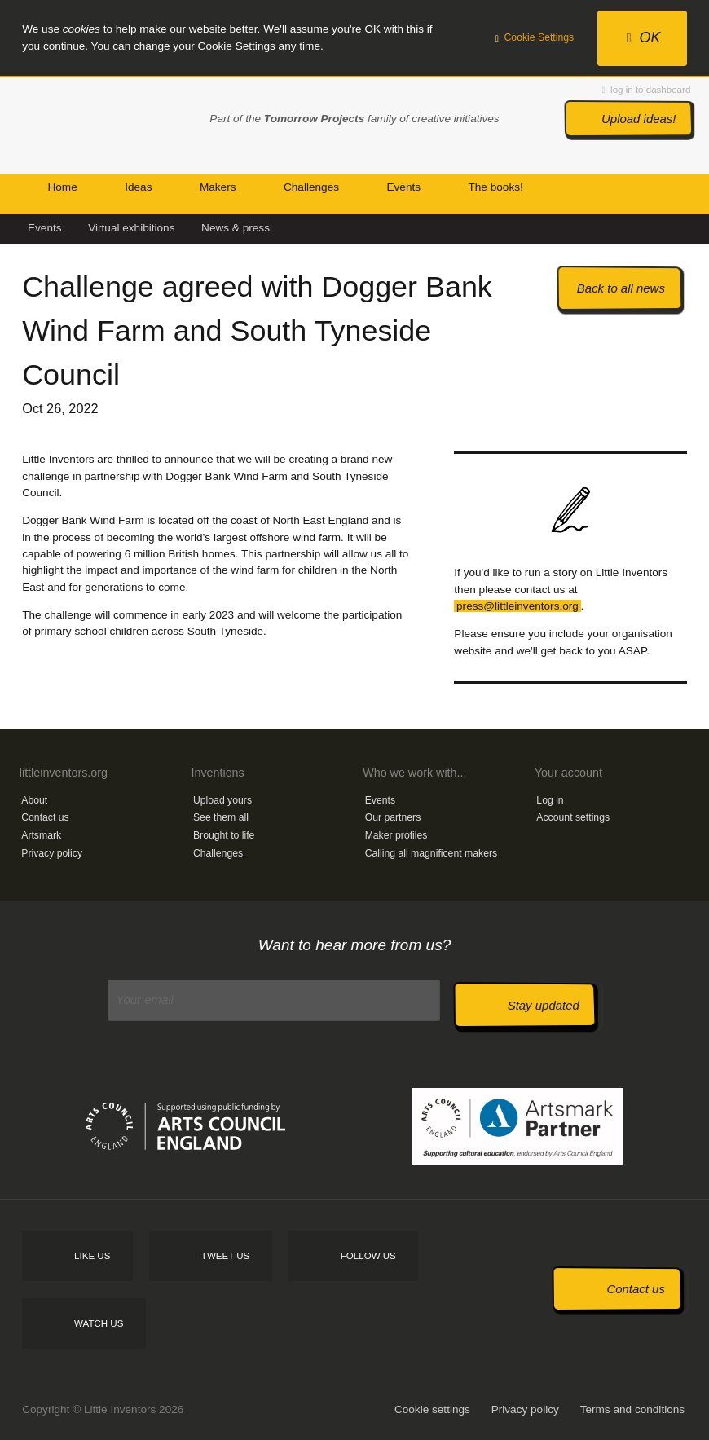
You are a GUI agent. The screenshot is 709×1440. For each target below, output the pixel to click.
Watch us (98, 1323)
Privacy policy (51, 853)
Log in (549, 800)
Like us (92, 1256)
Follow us (368, 1256)
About (34, 800)
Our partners (393, 817)
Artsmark (41, 835)
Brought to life (224, 835)
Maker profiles (396, 835)
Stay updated (543, 1005)
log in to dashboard (646, 90)
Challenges (218, 853)
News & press (235, 228)
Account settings (573, 817)
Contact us (44, 817)
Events (45, 228)
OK (644, 37)
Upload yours (222, 800)
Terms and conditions (632, 1409)
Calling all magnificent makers (431, 853)
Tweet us (225, 1256)
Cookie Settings (535, 37)
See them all (221, 817)
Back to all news (621, 288)
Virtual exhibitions (131, 228)
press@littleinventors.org (517, 606)
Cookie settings (432, 1409)
